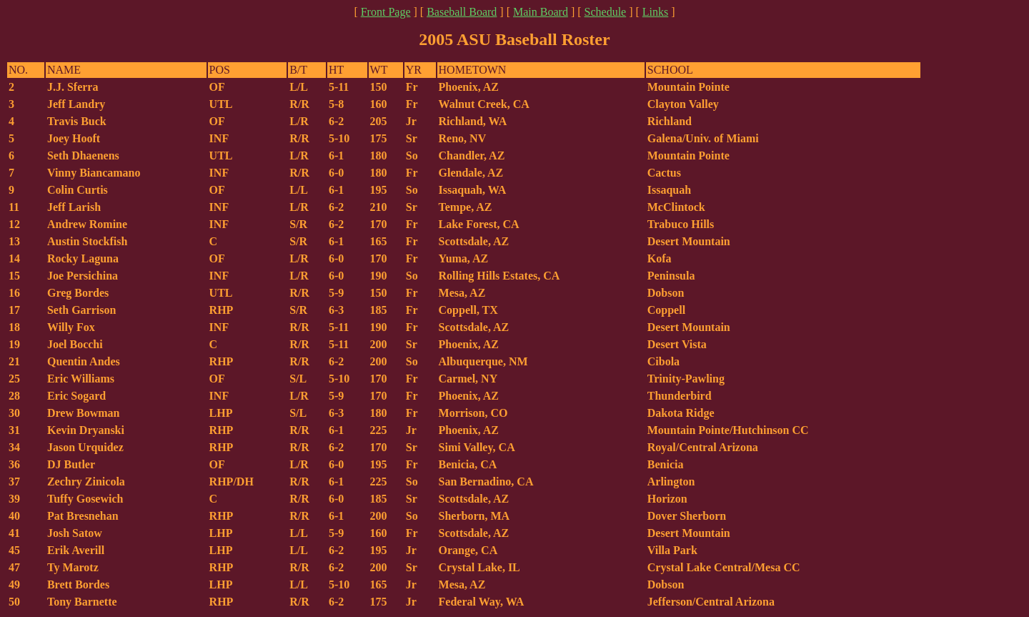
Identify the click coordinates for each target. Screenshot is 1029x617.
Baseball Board (462, 12)
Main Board (540, 12)
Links (655, 12)
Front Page (386, 12)
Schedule (606, 12)
